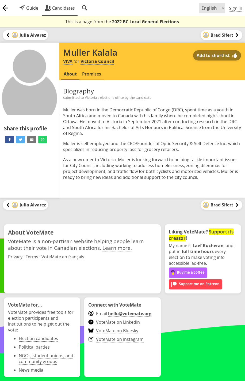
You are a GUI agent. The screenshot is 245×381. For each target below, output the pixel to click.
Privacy (15, 257)
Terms (32, 257)
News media (31, 370)
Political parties (34, 347)
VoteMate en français (62, 257)
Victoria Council (97, 61)
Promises (91, 74)
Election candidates (38, 338)
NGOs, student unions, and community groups (46, 358)
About (70, 74)
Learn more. (117, 247)
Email (119, 313)
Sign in (235, 8)
